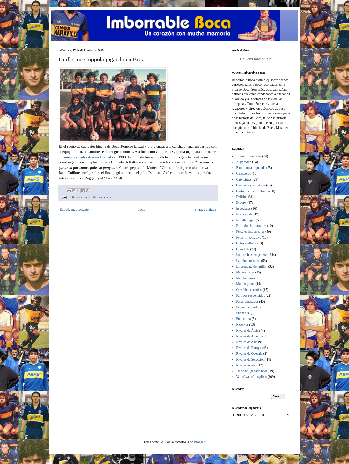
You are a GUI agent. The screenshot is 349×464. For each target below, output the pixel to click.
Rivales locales (246, 365)
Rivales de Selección (250, 359)
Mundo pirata (245, 284)
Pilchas (241, 313)
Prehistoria (243, 319)
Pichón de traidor (247, 307)
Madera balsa (245, 272)
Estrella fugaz (245, 220)
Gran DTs (242, 249)
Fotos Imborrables (248, 237)
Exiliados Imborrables (251, 226)
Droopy (241, 202)
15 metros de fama (248, 156)
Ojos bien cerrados (249, 290)
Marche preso (245, 278)
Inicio (142, 209)
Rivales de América (249, 336)
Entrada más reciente (74, 209)
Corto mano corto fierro (252, 191)
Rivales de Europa (248, 348)
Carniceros (243, 173)
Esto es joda (244, 214)
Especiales (243, 208)
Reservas (242, 324)
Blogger (199, 442)
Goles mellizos (246, 243)
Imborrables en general (97, 197)
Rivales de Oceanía (249, 353)
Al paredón (243, 162)
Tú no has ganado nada (252, 371)
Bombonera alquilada (250, 168)
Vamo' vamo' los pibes (251, 377)
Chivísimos (244, 179)
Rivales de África (248, 330)
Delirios (241, 197)
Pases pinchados (247, 301)
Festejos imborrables (250, 231)
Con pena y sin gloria (250, 185)
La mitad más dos (248, 260)
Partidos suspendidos (250, 295)
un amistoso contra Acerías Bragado (86, 157)
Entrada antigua (205, 209)
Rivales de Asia (246, 342)
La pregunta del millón (251, 266)
